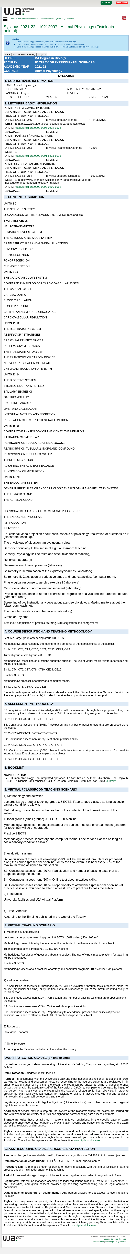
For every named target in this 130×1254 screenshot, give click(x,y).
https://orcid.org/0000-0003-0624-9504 (38, 127)
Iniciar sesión (122, 3)
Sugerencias (121, 1242)
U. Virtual (106, 3)
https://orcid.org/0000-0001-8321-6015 (38, 155)
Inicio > (14, 19)
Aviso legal (109, 1242)
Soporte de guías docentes (115, 1239)
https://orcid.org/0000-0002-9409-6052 (38, 186)
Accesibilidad (98, 1242)
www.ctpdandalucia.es (86, 1140)
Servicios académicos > (28, 19)
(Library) (111, 781)
